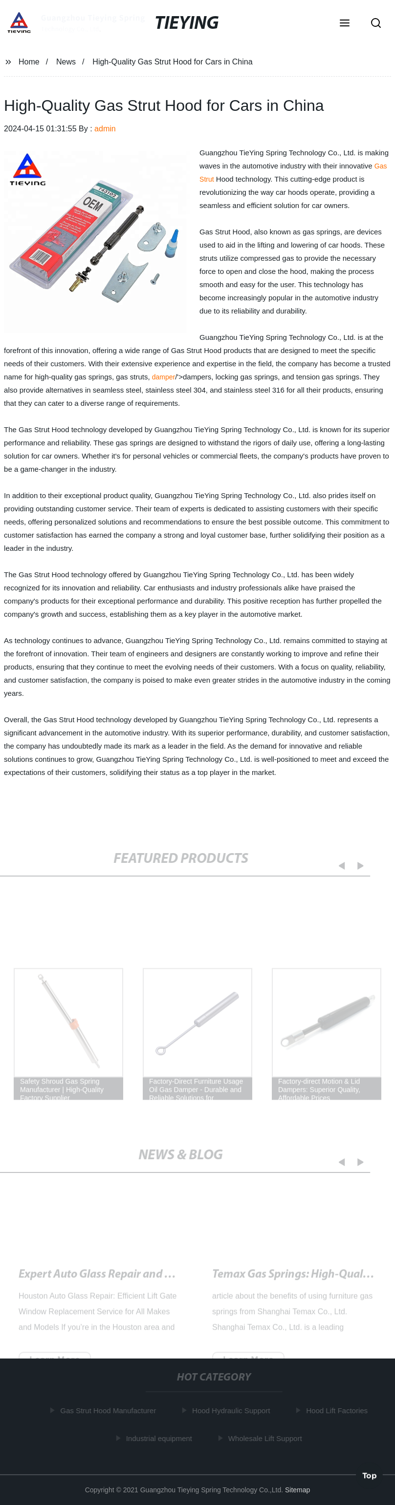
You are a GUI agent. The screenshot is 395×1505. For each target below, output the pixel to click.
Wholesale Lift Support (267, 1438)
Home (29, 62)
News (66, 62)
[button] (344, 24)
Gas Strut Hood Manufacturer (110, 1410)
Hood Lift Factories (339, 1410)
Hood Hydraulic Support (232, 1410)
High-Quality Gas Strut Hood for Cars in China (131, 1280)
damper (163, 377)
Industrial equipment (161, 1438)
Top (369, 1475)
